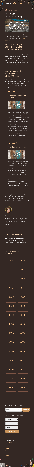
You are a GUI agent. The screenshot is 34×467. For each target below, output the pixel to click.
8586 (11, 369)
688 (11, 270)
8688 (23, 333)
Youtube (7, 450)
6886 (11, 315)
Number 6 (12, 92)
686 (11, 279)
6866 (11, 333)
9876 (23, 388)
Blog (6, 446)
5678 (11, 379)
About (27, 3)
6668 (11, 306)
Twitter (7, 453)
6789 (22, 379)
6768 (11, 360)
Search (26, 410)
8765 (11, 388)
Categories (23, 3)
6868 (11, 324)
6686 (11, 342)
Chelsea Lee (14, 215)
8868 (23, 342)
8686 (23, 324)
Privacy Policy (8, 442)
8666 (23, 297)
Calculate (12, 431)
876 (23, 288)
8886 (23, 306)
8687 (23, 369)
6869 (23, 360)
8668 (23, 315)
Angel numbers (8, 9)
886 (23, 261)
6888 (11, 297)
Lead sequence (21, 9)
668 (11, 261)
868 (23, 279)
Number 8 (12, 143)
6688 (11, 351)
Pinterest (7, 448)
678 (11, 288)
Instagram (7, 455)
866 (23, 270)
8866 (23, 351)
